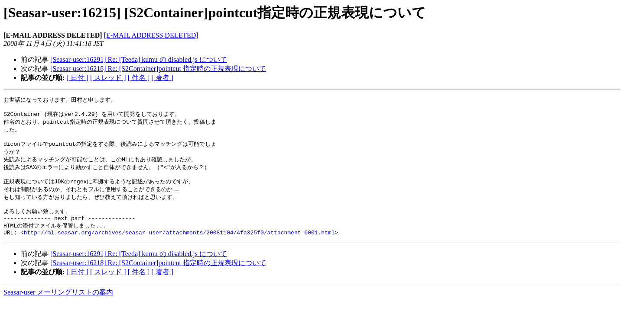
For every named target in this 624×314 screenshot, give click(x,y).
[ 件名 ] (139, 77)
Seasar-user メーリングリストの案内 (58, 305)
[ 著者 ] (162, 77)
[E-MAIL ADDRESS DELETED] (151, 35)
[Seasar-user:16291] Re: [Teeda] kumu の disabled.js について (138, 59)
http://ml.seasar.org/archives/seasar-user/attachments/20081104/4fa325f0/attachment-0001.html (179, 246)
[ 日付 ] (77, 77)
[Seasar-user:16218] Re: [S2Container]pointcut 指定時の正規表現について (158, 68)
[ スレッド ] (108, 77)
